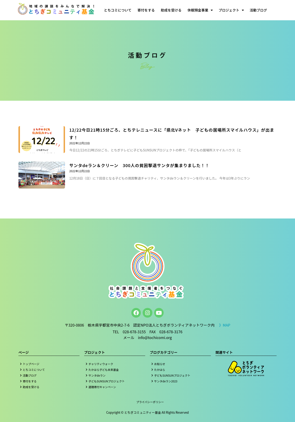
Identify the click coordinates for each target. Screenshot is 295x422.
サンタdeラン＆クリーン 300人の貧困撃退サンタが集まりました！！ (139, 165)
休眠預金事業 (200, 10)
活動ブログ (258, 10)
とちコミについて (118, 10)
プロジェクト (231, 10)
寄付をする (146, 10)
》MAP (224, 325)
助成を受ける (171, 10)
